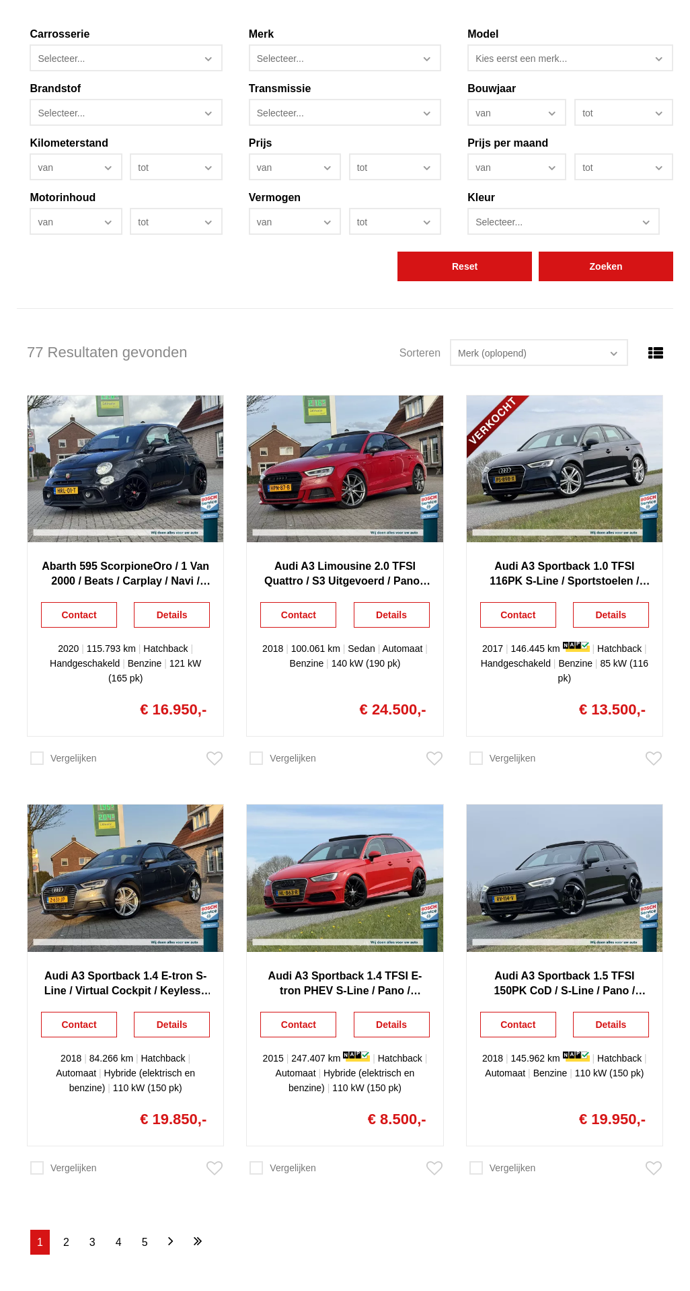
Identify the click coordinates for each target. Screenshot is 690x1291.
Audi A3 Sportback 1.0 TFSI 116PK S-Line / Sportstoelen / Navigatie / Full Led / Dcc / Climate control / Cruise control (564, 574)
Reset (464, 266)
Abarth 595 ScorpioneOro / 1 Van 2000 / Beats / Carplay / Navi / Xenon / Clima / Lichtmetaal (125, 574)
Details (172, 615)
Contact (78, 615)
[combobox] (126, 57)
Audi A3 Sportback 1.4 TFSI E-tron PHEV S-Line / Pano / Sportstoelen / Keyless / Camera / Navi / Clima (345, 984)
